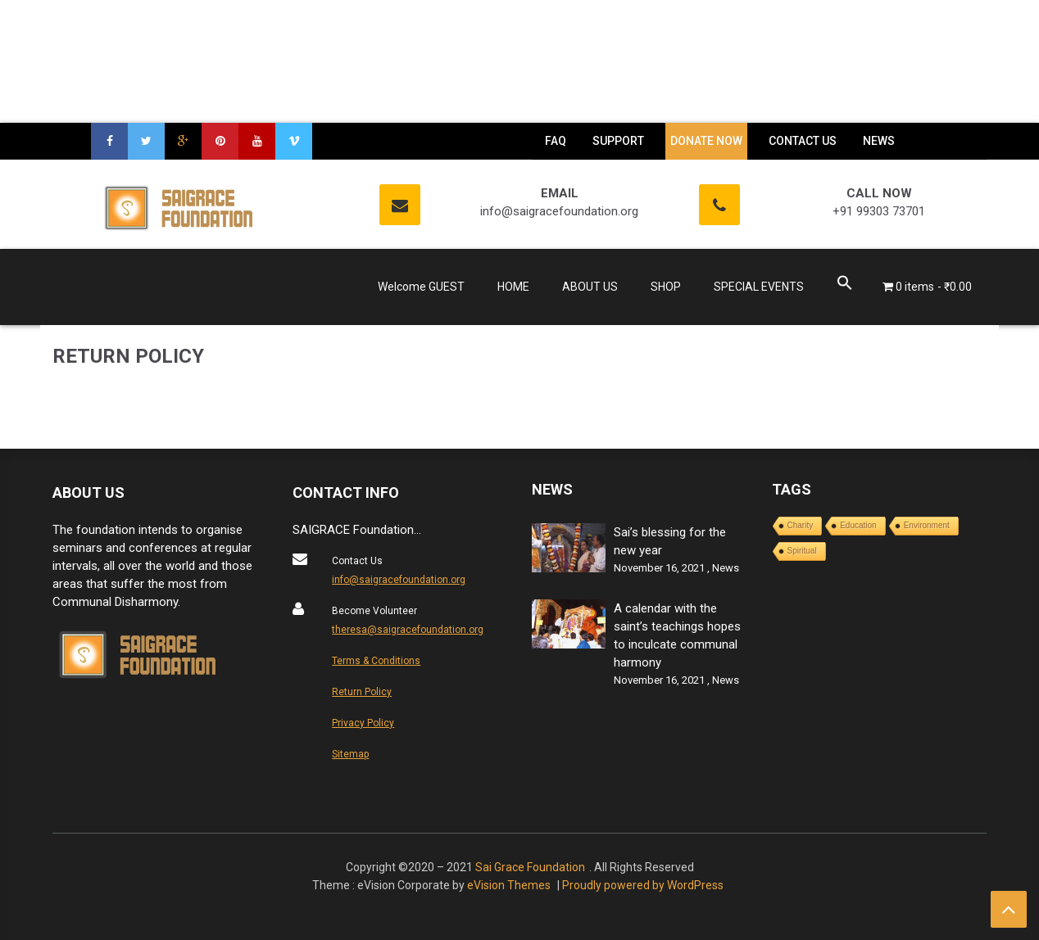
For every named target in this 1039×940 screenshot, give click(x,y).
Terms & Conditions (376, 661)
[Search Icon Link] (845, 285)
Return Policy (362, 692)
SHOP (666, 286)
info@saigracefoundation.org (398, 579)
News (725, 568)
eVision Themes (509, 885)
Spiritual (802, 550)
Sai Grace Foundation (530, 867)
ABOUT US (590, 286)
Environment (927, 525)
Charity (800, 525)
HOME (513, 286)
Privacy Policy (363, 723)
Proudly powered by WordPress (643, 885)
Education (858, 525)
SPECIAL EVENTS (759, 286)
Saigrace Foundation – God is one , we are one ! (158, 291)
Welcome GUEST (421, 286)
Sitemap (350, 754)
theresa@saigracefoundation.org (407, 629)
